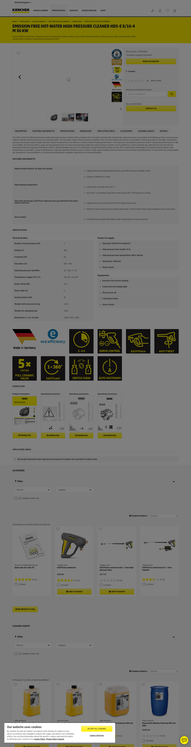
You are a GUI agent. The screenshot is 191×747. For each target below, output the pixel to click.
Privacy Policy (51, 739)
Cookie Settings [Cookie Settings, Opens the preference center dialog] (97, 735)
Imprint (61, 739)
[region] (59, 733)
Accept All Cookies (96, 729)
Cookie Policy (39, 739)
